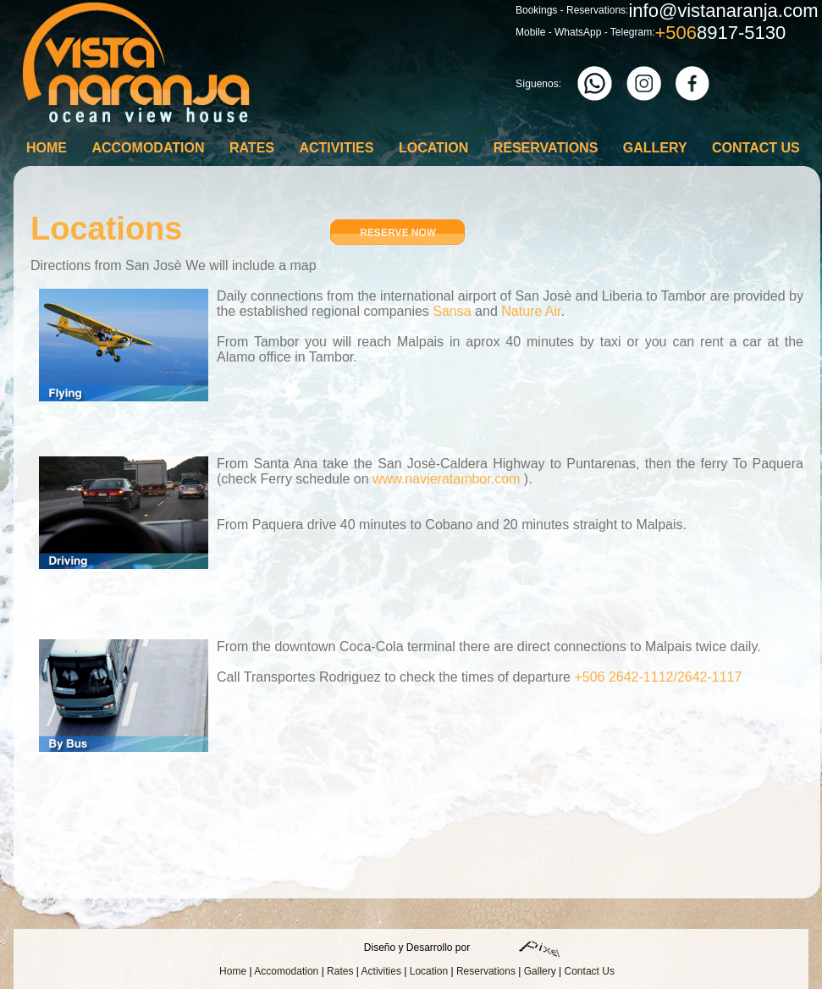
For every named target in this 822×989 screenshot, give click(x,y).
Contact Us (756, 148)
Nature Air (530, 311)
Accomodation (147, 148)
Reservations (546, 148)
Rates (251, 148)
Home (46, 148)
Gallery (655, 148)
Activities (336, 148)
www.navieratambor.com (446, 479)
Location (433, 148)
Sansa (452, 311)
